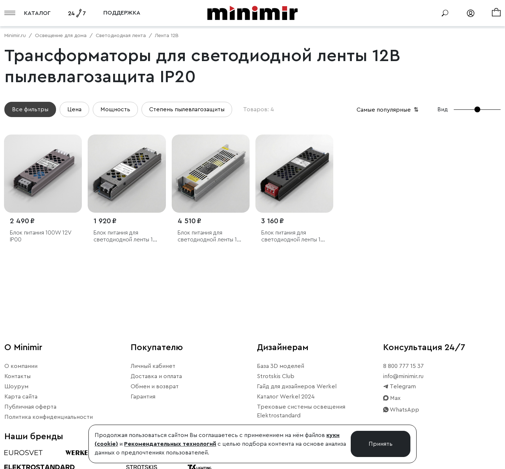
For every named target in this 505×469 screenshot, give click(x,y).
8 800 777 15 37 (403, 366)
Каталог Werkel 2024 (286, 397)
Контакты (17, 376)
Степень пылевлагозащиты (186, 109)
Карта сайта (20, 397)
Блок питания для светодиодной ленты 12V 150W (294, 236)
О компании (20, 366)
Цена (74, 109)
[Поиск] (445, 13)
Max (392, 398)
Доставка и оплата (156, 376)
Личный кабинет (153, 366)
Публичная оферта (30, 407)
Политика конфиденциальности (48, 417)
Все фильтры (30, 109)
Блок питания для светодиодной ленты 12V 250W (211, 236)
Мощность (115, 109)
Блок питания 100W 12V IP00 (40, 236)
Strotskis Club (275, 376)
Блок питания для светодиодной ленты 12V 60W (127, 236)
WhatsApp (401, 410)
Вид (442, 109)
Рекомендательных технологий (170, 444)
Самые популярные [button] (388, 110)
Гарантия (143, 397)
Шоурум (16, 386)
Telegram (399, 386)
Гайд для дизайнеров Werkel (297, 386)
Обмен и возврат (155, 386)
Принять (381, 444)
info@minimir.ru (403, 376)
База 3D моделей (280, 366)
